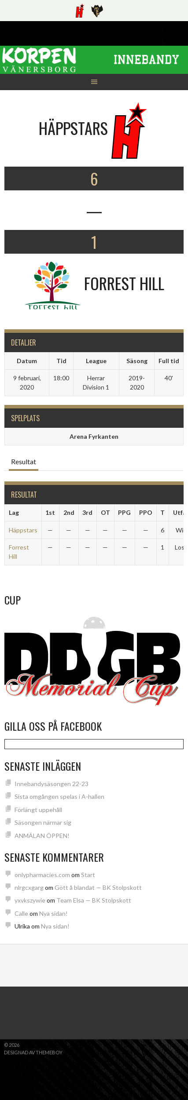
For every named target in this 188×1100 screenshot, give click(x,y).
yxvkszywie (30, 900)
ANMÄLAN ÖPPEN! (42, 835)
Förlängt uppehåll (38, 809)
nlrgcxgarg (29, 887)
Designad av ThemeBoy (33, 1052)
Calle (21, 913)
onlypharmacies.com (42, 874)
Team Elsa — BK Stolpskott (93, 900)
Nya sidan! (53, 913)
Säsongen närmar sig (43, 822)
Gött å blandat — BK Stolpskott (98, 887)
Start (88, 874)
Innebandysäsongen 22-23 (51, 783)
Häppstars (23, 530)
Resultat (23, 461)
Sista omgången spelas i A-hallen (59, 796)
